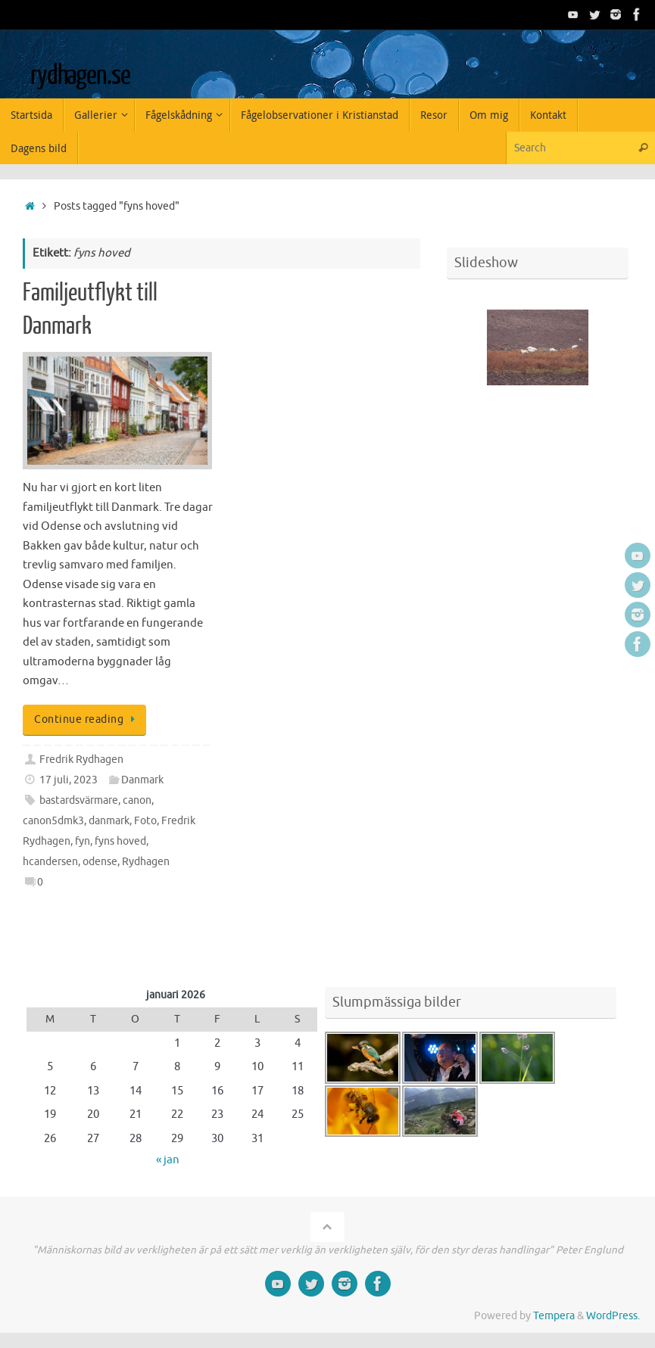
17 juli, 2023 (68, 780)
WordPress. (613, 1315)
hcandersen (50, 861)
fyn (82, 841)
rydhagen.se (79, 76)
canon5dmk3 (53, 820)
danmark (109, 820)
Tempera (554, 1315)
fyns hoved (120, 841)
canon (137, 800)
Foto (145, 820)
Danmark (142, 780)
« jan (167, 1160)
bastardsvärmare (78, 800)
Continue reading (87, 719)
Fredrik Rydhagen (81, 759)
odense (100, 861)
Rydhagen (146, 861)
